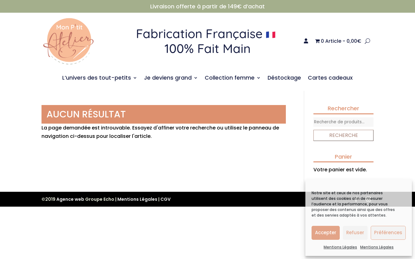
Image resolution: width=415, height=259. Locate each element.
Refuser (355, 232)
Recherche (343, 135)
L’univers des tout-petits (96, 78)
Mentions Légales (340, 247)
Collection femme (230, 78)
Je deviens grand (168, 78)
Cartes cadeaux (330, 78)
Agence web (70, 199)
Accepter (325, 232)
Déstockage (284, 78)
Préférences (388, 232)
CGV (165, 199)
